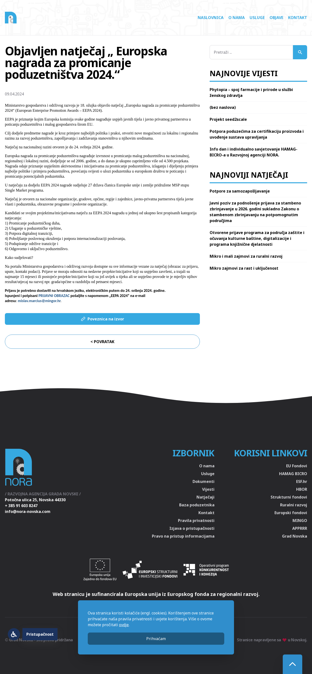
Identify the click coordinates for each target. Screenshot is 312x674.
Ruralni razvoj (293, 505)
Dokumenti (203, 481)
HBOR (301, 489)
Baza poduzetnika (196, 505)
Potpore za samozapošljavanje (240, 191)
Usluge (257, 17)
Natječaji (205, 497)
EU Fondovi (296, 466)
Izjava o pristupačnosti (191, 528)
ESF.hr (301, 481)
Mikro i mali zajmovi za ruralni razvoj (246, 256)
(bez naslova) (223, 107)
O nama (236, 17)
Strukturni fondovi (289, 497)
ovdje (124, 624)
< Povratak (102, 341)
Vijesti (208, 489)
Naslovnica (211, 17)
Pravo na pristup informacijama (183, 536)
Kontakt (297, 17)
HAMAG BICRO (293, 473)
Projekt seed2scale (228, 119)
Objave (276, 17)
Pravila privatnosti (196, 520)
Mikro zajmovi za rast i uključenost (244, 268)
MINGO (299, 520)
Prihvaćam (156, 638)
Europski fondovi (290, 512)
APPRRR (299, 528)
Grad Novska (294, 536)
